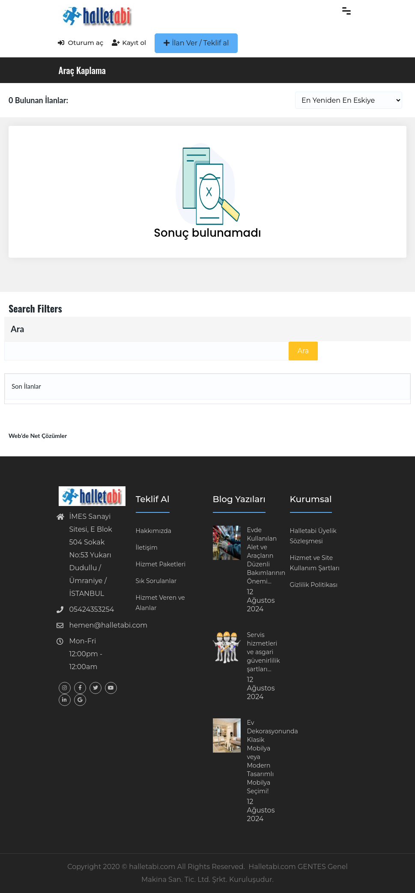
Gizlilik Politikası (313, 585)
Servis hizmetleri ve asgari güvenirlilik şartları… (263, 652)
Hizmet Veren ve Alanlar (160, 603)
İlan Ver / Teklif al (196, 43)
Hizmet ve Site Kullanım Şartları (315, 563)
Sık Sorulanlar (156, 581)
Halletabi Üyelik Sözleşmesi (313, 536)
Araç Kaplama (82, 70)
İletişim (147, 547)
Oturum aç (81, 43)
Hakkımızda (153, 531)
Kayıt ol (129, 43)
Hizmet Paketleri (161, 564)
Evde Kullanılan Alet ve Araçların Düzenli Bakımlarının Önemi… (266, 555)
